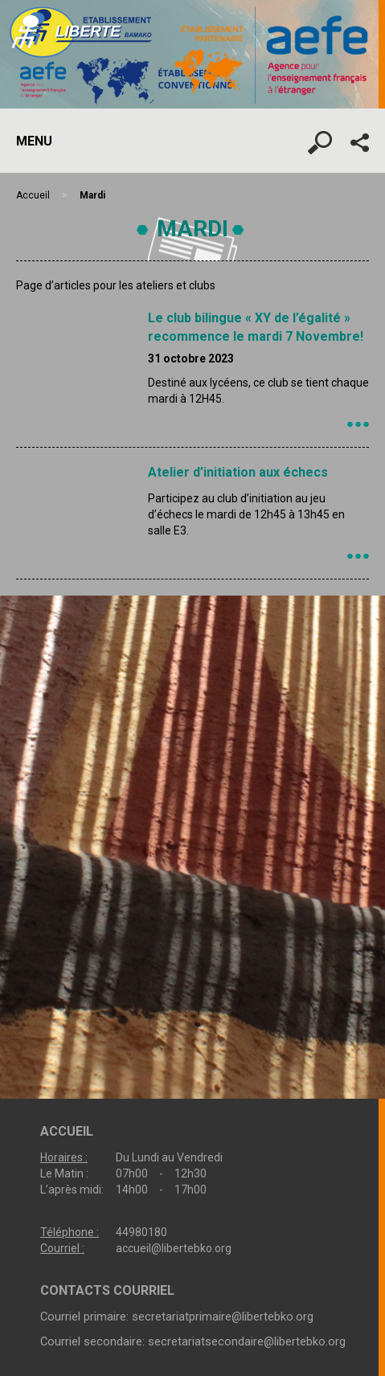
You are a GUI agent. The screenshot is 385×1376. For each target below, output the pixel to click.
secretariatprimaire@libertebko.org (222, 1316)
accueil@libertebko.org (173, 1248)
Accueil (33, 195)
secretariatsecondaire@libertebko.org (247, 1341)
